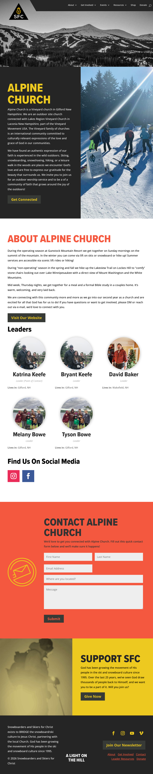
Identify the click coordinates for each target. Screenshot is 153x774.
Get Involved (87, 5)
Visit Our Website (26, 317)
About (71, 5)
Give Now (92, 695)
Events (103, 5)
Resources (119, 5)
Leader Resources (122, 758)
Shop (133, 5)
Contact (141, 753)
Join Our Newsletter (124, 744)
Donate (143, 5)
